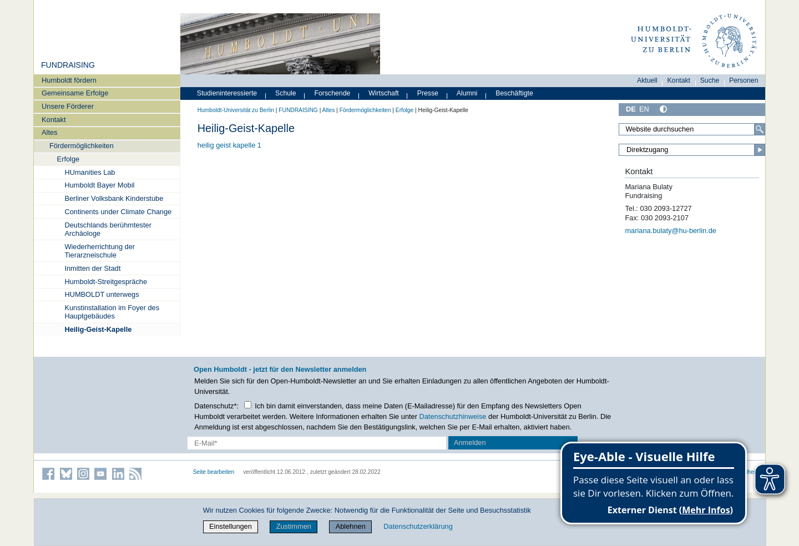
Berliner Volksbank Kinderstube (113, 198)
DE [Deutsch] (631, 109)
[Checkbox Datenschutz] (247, 404)
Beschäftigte (514, 93)
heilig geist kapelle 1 (229, 145)
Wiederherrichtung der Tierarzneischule (99, 250)
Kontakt (53, 119)
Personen (743, 80)
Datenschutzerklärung (417, 526)
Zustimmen (293, 526)
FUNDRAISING (68, 64)
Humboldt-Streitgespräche (105, 281)
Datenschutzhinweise (453, 416)
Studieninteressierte (227, 93)
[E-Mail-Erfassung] (317, 443)
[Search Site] (692, 129)
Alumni (467, 93)
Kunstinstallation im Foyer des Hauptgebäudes (111, 312)
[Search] (759, 129)
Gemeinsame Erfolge (75, 93)
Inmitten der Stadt (92, 268)
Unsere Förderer (68, 106)
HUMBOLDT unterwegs (101, 294)
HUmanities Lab (89, 172)
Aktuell (647, 80)
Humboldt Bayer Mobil (99, 185)
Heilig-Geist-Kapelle (98, 329)
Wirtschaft (383, 93)
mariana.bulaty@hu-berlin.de (670, 230)
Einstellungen (230, 526)
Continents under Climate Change (117, 212)
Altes (49, 132)
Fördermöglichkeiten (81, 145)
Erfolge (68, 159)
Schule (285, 93)
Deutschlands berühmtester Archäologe (107, 229)
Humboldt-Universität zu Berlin (236, 110)
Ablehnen (351, 526)
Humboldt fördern (69, 80)
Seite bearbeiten (214, 472)
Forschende (333, 93)
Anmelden (470, 442)
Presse (427, 93)
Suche (710, 80)
